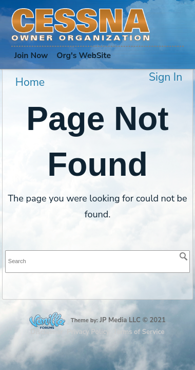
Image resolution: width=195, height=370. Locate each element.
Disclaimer (46, 332)
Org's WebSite (83, 55)
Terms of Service (139, 332)
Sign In (165, 77)
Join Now (31, 55)
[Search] (184, 256)
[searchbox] (97, 261)
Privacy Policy (88, 332)
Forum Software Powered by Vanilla (47, 320)
